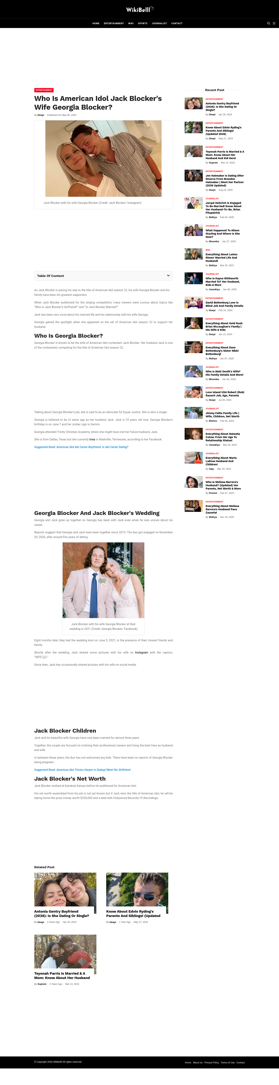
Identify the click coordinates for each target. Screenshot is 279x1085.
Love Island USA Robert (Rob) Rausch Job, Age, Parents (225, 394)
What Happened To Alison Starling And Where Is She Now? (223, 234)
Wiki (131, 23)
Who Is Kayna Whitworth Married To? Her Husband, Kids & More (223, 282)
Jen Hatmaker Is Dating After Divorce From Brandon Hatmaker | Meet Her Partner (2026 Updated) (225, 180)
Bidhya (213, 217)
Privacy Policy (211, 1062)
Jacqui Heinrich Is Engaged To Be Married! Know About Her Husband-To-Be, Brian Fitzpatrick (224, 207)
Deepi (41, 115)
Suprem (42, 984)
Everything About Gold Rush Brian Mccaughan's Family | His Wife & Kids (224, 326)
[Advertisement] (139, 58)
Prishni (213, 493)
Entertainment (114, 23)
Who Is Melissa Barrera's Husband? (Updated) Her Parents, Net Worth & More (223, 485)
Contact (177, 23)
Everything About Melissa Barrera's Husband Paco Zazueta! (222, 509)
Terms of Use (228, 1062)
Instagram (141, 652)
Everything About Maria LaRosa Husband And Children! (221, 461)
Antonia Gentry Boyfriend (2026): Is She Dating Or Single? (61, 913)
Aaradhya (214, 289)
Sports (143, 23)
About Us (198, 1062)
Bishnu (213, 420)
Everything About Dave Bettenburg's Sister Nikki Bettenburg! (222, 351)
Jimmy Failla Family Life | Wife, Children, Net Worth (222, 414)
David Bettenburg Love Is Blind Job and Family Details (224, 304)
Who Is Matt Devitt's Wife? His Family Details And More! (224, 373)
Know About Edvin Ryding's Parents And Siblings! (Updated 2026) (133, 915)
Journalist (159, 23)
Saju (211, 468)
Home (96, 23)
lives (92, 439)
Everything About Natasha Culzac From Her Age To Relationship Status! (223, 437)
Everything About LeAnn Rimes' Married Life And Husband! (221, 258)
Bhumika (214, 241)
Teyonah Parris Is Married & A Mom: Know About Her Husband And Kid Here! (62, 977)
